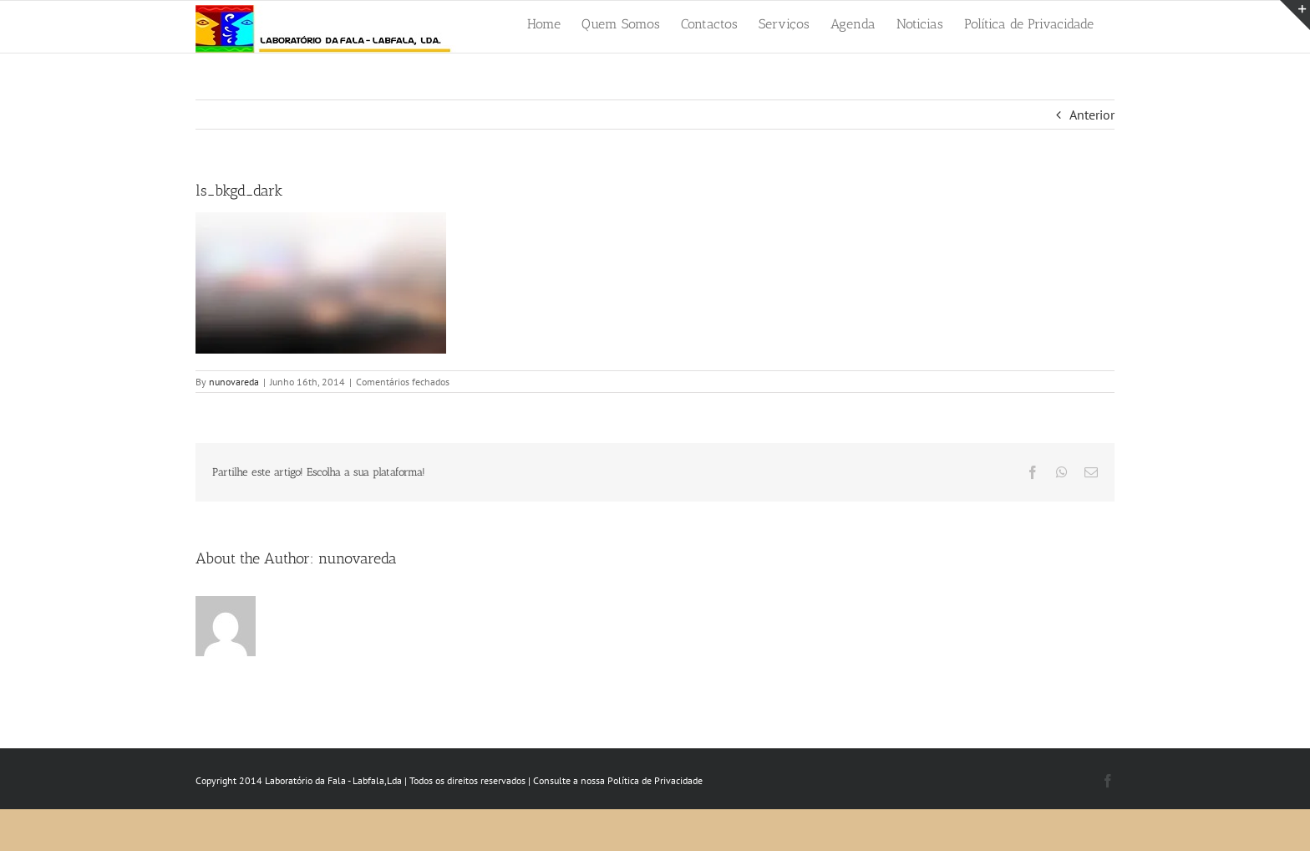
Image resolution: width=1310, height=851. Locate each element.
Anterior (1092, 114)
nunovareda (234, 381)
